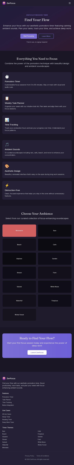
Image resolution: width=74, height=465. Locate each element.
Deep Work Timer (8, 422)
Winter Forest (42, 445)
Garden (40, 436)
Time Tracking (7, 402)
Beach (4, 434)
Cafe (39, 431)
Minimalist (5, 447)
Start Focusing (28, 36)
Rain (3, 431)
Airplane (5, 436)
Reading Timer (7, 419)
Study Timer (6, 417)
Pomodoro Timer (7, 397)
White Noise (42, 442)
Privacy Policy (29, 456)
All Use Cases (6, 414)
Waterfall (5, 445)
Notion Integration (8, 405)
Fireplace (41, 434)
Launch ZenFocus (37, 352)
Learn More (46, 36)
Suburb (4, 442)
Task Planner (6, 399)
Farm (39, 439)
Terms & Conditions (43, 456)
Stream (4, 439)
